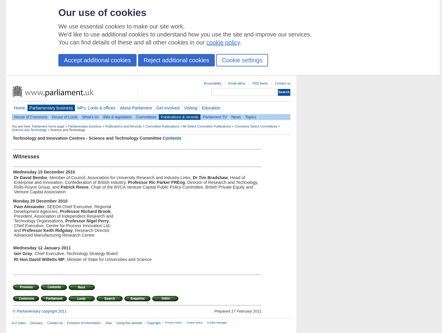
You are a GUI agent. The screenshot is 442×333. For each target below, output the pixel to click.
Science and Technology (29, 130)
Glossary (36, 323)
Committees (146, 117)
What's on (90, 117)
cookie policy (223, 42)
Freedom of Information (83, 323)
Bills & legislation (117, 117)
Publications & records (179, 117)
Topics (250, 117)
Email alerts (236, 83)
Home (19, 108)
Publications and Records (123, 126)
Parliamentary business (51, 108)
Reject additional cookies (176, 60)
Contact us (282, 83)
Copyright (154, 323)
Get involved (168, 108)
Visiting (190, 108)
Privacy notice (173, 322)
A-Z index (19, 323)
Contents (172, 138)
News (236, 117)
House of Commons (30, 117)
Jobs (108, 323)
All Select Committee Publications (207, 126)
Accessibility (212, 83)
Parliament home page (48, 126)
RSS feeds (260, 83)
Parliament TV (215, 117)
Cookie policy (194, 322)
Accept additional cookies (97, 60)
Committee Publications (162, 126)
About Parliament (136, 108)
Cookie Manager (217, 322)
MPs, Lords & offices (96, 108)
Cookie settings (242, 60)
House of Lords (65, 117)
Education (211, 108)
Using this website (129, 323)
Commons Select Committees (256, 126)
